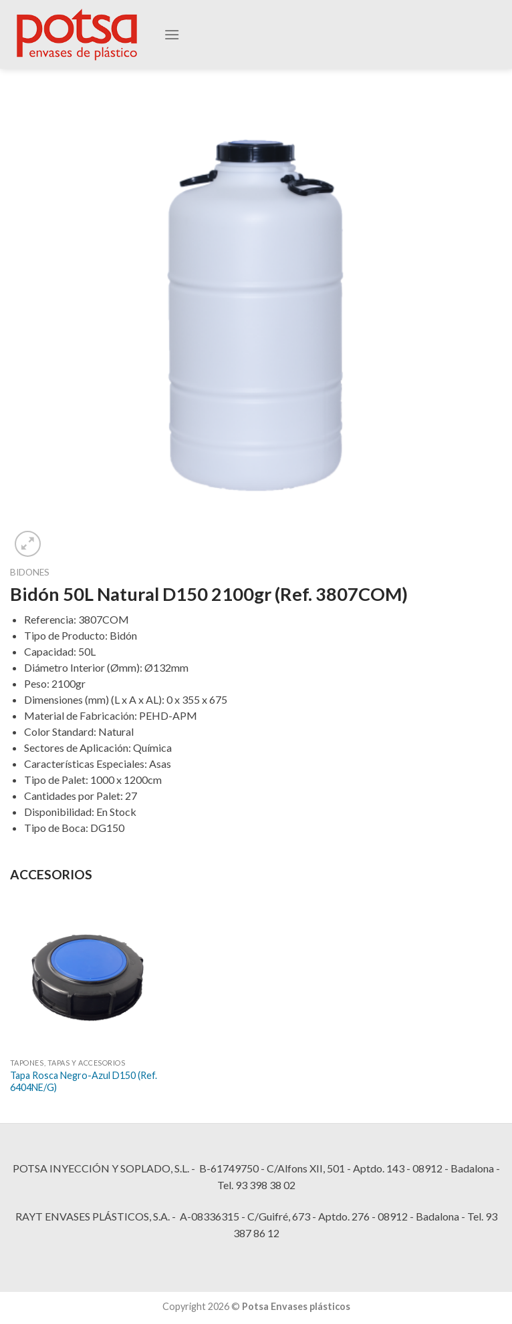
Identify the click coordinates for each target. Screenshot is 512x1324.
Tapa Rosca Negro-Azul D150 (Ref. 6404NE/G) (83, 1082)
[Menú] (172, 37)
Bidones (29, 572)
